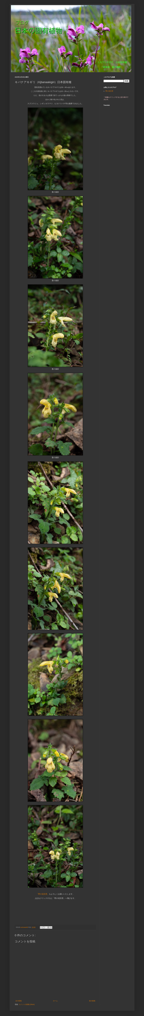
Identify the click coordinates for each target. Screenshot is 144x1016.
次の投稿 (18, 1001)
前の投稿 (92, 1001)
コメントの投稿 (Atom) (26, 1004)
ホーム (55, 1001)
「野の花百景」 (42, 894)
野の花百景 (109, 91)
